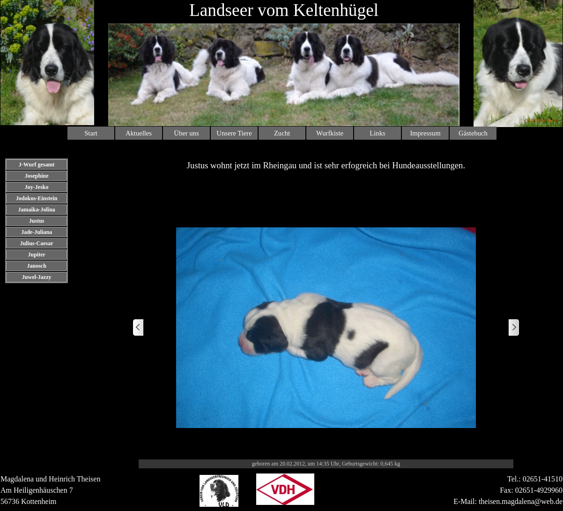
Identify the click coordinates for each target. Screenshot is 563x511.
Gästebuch (473, 133)
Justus (36, 221)
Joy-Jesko (37, 187)
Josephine (37, 176)
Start (90, 133)
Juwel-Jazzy (37, 277)
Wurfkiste (329, 133)
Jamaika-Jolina (36, 209)
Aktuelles (139, 133)
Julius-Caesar (36, 243)
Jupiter (36, 254)
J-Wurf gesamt (37, 164)
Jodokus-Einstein (37, 198)
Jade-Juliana (36, 232)
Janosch (36, 266)
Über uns (186, 133)
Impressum (425, 133)
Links (377, 133)
